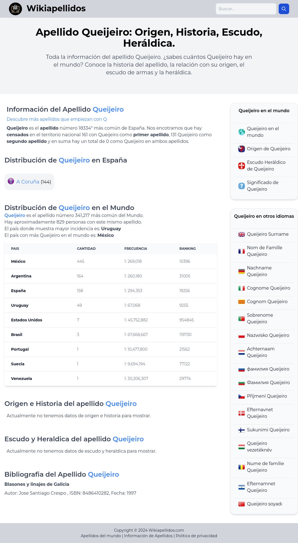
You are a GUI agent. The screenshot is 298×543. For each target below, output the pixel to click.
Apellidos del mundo (101, 535)
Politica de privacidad (196, 535)
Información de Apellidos (148, 535)
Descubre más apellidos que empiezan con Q (57, 119)
